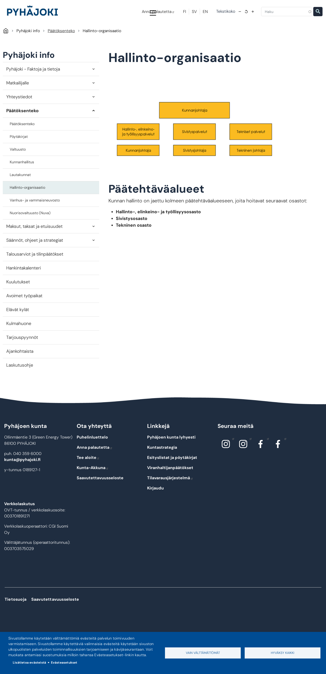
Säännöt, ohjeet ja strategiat (34, 260)
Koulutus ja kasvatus (134, 32)
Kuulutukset (18, 301)
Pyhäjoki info (46, 32)
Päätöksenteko (61, 50)
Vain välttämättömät (203, 653)
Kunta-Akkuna (93, 487)
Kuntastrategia (162, 467)
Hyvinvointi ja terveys (178, 32)
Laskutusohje (19, 385)
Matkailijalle (17, 102)
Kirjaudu (155, 507)
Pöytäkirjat (19, 156)
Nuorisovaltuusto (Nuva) (30, 232)
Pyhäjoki (6, 50)
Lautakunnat (20, 194)
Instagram (232, 458)
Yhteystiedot (19, 116)
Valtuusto (18, 168)
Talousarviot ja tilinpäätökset (34, 274)
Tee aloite (88, 477)
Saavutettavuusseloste (100, 497)
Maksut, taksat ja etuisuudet (34, 246)
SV (194, 11)
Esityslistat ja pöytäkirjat (172, 477)
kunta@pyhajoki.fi (22, 479)
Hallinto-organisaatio (27, 206)
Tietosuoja (15, 618)
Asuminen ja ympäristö (89, 32)
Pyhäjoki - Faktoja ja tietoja (33, 88)
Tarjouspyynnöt (22, 357)
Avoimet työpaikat (24, 315)
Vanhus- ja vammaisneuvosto (35, 219)
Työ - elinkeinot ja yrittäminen (276, 32)
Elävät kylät (17, 329)
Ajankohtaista (19, 371)
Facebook (266, 458)
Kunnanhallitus (22, 181)
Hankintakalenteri (23, 288)
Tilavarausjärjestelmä (170, 497)
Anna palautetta (158, 11)
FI (184, 11)
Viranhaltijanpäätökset (170, 487)
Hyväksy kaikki (282, 653)
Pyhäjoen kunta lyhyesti (171, 456)
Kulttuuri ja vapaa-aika (224, 32)
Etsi (318, 11)
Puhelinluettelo (92, 456)
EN (205, 11)
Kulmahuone (18, 343)
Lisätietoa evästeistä (29, 663)
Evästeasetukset (64, 663)
